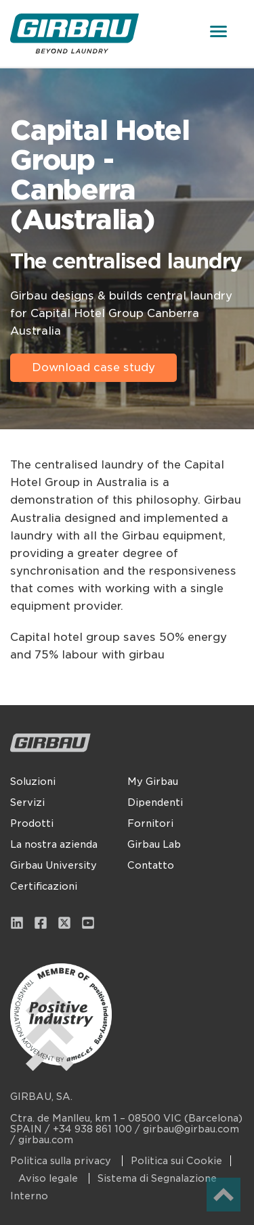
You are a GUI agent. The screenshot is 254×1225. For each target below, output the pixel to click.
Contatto (150, 865)
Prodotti (32, 823)
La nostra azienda (54, 844)
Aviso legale (49, 1178)
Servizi (27, 802)
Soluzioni (33, 781)
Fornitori (150, 823)
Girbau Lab (154, 844)
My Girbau (152, 781)
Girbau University (53, 865)
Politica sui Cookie (176, 1160)
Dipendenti (155, 802)
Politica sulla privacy (62, 1160)
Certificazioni (43, 886)
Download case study (93, 367)
